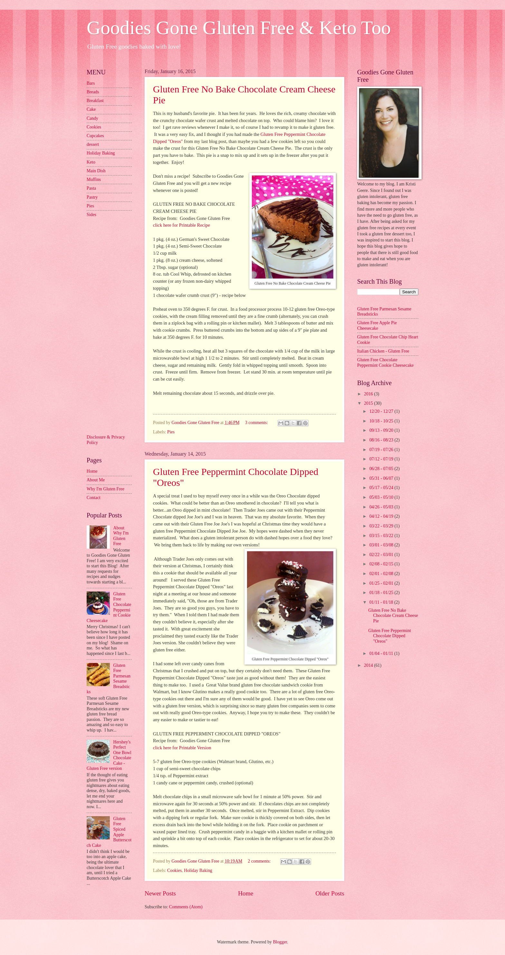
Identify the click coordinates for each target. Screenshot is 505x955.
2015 (369, 403)
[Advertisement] (112, 325)
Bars (91, 83)
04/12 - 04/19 (382, 516)
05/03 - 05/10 (382, 497)
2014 (369, 665)
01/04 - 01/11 (381, 653)
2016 (369, 394)
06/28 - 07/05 (382, 468)
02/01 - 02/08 (382, 573)
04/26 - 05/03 (382, 507)
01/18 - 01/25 (382, 592)
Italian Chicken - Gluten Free (383, 351)
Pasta (91, 188)
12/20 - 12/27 (382, 411)
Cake (91, 109)
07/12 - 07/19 (382, 459)
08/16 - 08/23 (382, 440)
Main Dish (96, 170)
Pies (171, 432)
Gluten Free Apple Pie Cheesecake (377, 325)
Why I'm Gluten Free (105, 489)
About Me (96, 480)
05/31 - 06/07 (382, 478)
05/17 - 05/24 (382, 487)
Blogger (280, 942)
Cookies (174, 870)
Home (245, 893)
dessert (93, 144)
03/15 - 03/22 (382, 535)
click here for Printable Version (182, 747)
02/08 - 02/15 (382, 564)
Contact (93, 497)
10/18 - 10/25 (382, 421)
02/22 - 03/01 (382, 554)
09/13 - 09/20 (382, 430)
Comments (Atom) (186, 906)
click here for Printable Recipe (181, 225)
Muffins (94, 179)
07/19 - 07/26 (382, 449)
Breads (93, 92)
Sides (91, 214)
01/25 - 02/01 (382, 583)
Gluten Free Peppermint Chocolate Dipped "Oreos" (389, 636)
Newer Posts (160, 893)
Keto (91, 162)
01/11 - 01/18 (381, 602)
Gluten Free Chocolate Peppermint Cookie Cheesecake (385, 362)
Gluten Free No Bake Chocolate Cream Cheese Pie (393, 615)
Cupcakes (95, 135)
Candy (92, 118)
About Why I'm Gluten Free (121, 535)
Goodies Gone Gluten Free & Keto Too (239, 27)
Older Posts (329, 893)
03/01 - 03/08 (382, 545)
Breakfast (95, 100)
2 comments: (260, 861)
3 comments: (257, 422)
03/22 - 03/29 (382, 526)
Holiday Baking (198, 870)
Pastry (92, 197)
